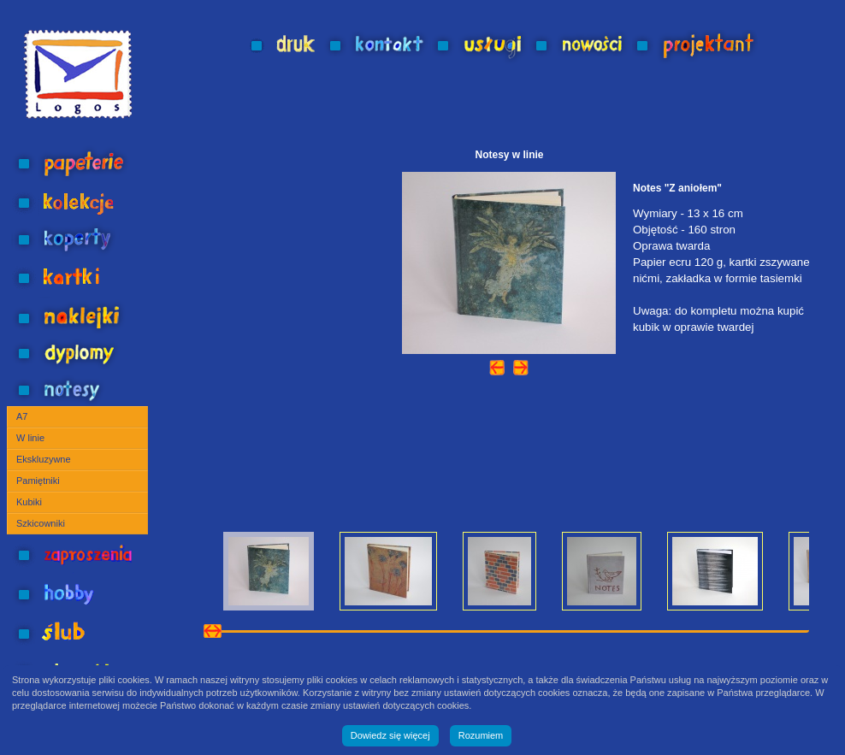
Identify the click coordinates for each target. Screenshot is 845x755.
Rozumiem (481, 735)
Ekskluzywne (43, 459)
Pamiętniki (38, 480)
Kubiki (29, 502)
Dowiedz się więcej (390, 735)
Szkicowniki (40, 523)
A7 (21, 416)
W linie (30, 438)
